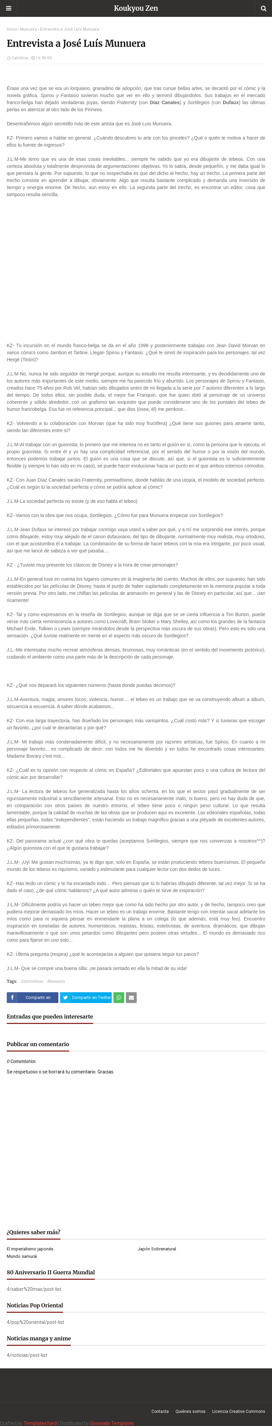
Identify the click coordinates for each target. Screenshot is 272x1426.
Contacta (160, 1411)
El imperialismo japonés (30, 1248)
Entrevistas (32, 981)
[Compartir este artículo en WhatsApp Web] (118, 997)
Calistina (19, 58)
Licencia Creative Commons (238, 1411)
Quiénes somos (190, 1411)
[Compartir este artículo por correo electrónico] (131, 997)
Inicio (12, 29)
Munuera (28, 29)
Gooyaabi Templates (112, 1423)
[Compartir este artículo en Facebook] (32, 997)
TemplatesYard (40, 1423)
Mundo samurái (22, 1256)
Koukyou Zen (136, 8)
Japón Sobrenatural (157, 1248)
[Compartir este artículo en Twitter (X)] (86, 997)
